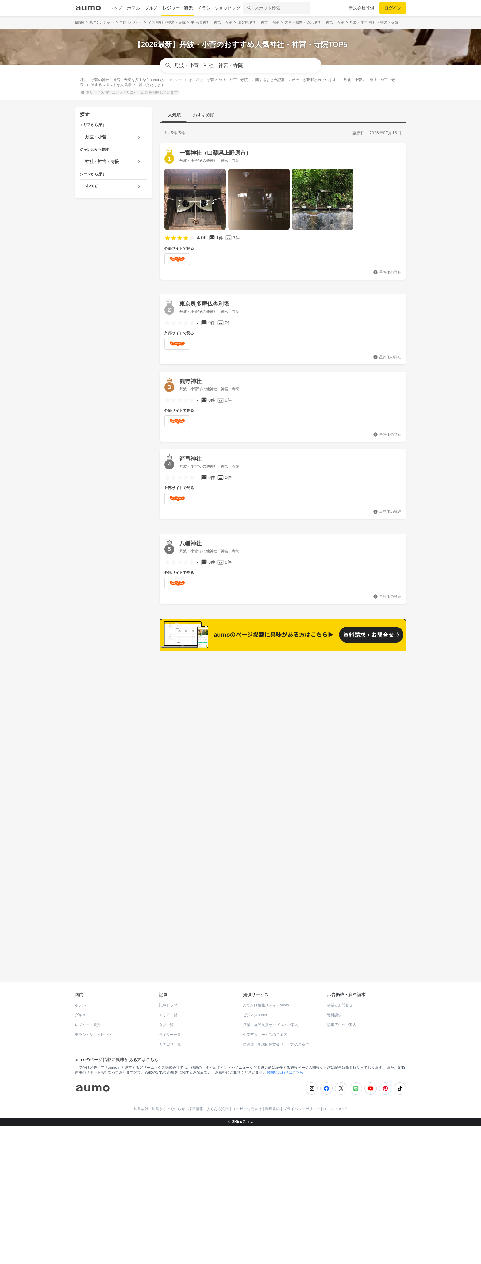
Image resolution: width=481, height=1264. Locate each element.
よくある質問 (217, 1103)
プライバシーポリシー (301, 1103)
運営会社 (141, 1103)
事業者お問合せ (340, 999)
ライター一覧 (170, 1029)
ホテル (133, 8)
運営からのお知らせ (168, 1103)
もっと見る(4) (378, 756)
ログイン (392, 8)
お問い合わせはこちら (285, 1067)
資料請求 (334, 1009)
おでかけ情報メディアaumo (266, 999)
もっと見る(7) (378, 660)
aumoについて (335, 1103)
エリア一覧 (168, 1009)
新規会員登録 (361, 8)
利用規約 (272, 1103)
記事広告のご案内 (341, 1019)
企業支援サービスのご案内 (265, 1029)
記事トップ (168, 999)
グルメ (151, 8)
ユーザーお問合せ (247, 1103)
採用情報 (195, 1103)
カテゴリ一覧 (170, 1039)
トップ (115, 8)
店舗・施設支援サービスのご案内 (270, 1019)
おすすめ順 (203, 114)
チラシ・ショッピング (219, 8)
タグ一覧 (166, 1019)
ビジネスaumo (255, 1009)
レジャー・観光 (178, 8)
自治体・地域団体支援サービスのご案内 (276, 1039)
